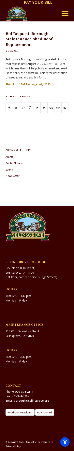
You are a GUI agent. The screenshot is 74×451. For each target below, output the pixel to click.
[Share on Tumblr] (44, 107)
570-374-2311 (24, 391)
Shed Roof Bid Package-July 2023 (28, 84)
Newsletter (13, 176)
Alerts (9, 157)
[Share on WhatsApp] (23, 107)
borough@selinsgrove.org (31, 400)
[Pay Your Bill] (44, 412)
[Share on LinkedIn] (37, 107)
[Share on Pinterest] (30, 107)
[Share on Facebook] (9, 107)
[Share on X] (16, 107)
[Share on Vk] (51, 107)
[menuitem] (38, 2)
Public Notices (14, 163)
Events (10, 169)
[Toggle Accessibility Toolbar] (65, 442)
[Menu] (63, 13)
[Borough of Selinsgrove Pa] (31, 13)
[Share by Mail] (65, 107)
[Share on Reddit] (57, 107)
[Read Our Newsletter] (20, 412)
